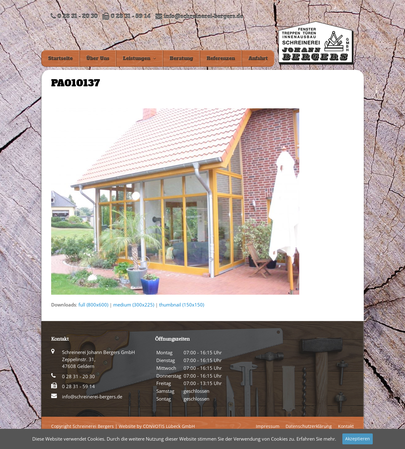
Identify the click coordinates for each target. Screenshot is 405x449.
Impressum (267, 426)
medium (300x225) (133, 305)
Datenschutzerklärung (309, 426)
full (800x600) (93, 305)
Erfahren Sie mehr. (316, 439)
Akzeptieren (357, 439)
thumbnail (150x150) (181, 305)
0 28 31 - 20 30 (78, 376)
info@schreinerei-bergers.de (203, 16)
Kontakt (346, 426)
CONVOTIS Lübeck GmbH (169, 426)
